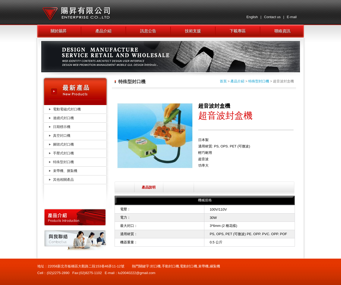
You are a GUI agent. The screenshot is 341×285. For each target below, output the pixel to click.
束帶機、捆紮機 (65, 171)
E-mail (292, 17)
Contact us (272, 17)
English (252, 17)
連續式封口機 (63, 118)
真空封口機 (61, 136)
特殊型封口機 (63, 162)
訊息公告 (148, 31)
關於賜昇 (59, 31)
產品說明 (149, 187)
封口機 (155, 266)
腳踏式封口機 (63, 144)
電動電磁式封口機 (67, 109)
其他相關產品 (63, 180)
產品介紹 (103, 31)
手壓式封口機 (63, 153)
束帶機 (203, 266)
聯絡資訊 (282, 31)
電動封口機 (188, 266)
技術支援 (193, 31)
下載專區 (238, 31)
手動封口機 (170, 266)
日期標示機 (61, 127)
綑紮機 (215, 266)
